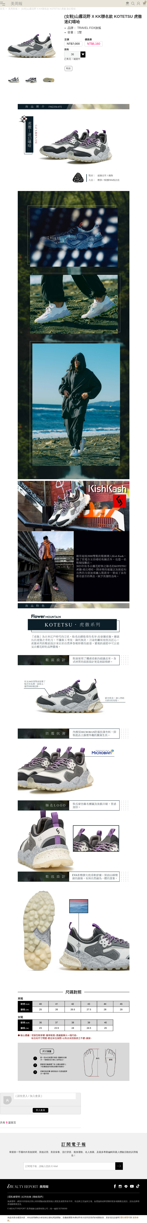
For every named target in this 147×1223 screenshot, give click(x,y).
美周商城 (12, 9)
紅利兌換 (26, 1197)
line (126, 1186)
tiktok (138, 1186)
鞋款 (68, 68)
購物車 (144, 3)
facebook (114, 1186)
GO (119, 1166)
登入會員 (40, 1110)
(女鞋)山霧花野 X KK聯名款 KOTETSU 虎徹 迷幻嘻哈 (48, 9)
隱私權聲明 (14, 1197)
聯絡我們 (37, 1197)
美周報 (16, 3)
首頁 (2, 9)
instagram (120, 1186)
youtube (132, 1186)
